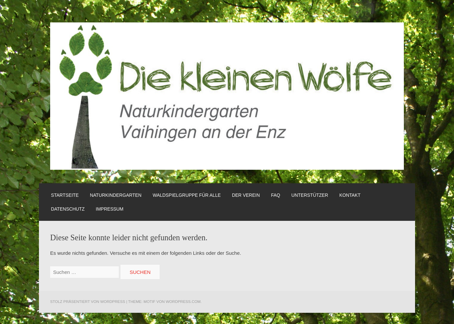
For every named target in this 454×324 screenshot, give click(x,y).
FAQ (275, 195)
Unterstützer (309, 195)
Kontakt (349, 195)
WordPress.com (183, 302)
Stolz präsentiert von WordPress (87, 302)
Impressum (109, 209)
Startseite (65, 195)
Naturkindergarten (115, 195)
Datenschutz (67, 209)
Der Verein (246, 195)
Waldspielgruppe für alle (187, 195)
